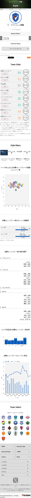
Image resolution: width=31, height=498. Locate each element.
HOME (1, 9)
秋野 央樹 (27, 264)
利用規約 (3, 485)
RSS (29, 57)
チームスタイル (15, 49)
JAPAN (18, 451)
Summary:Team (21, 446)
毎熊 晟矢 (27, 284)
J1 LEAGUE (4, 461)
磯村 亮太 (27, 303)
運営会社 (23, 485)
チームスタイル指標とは (7, 127)
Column (3, 457)
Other (2, 475)
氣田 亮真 (27, 282)
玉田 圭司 (27, 266)
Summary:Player (6, 451)
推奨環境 (8, 485)
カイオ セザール (25, 319)
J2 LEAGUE (4, 465)
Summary (3, 471)
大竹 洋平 (27, 280)
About (18, 457)
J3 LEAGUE (4, 468)
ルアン (28, 262)
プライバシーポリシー (15, 485)
